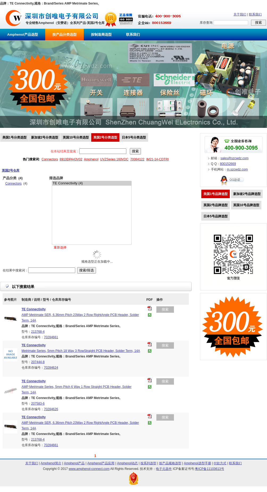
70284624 (51, 367)
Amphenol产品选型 (22, 34)
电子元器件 (164, 469)
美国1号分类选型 (14, 137)
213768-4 (38, 332)
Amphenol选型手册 (197, 463)
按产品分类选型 (64, 34)
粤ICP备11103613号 (209, 469)
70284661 (51, 337)
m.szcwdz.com (237, 169)
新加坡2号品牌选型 (247, 194)
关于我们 (239, 14)
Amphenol (91, 159)
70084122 (137, 159)
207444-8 (38, 362)
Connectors (49, 159)
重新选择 (60, 247)
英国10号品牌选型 (246, 205)
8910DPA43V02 (71, 159)
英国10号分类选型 (76, 137)
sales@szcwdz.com (234, 158)
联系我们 (255, 14)
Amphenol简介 (51, 463)
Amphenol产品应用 (100, 463)
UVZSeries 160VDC (114, 159)
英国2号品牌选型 (215, 205)
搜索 (165, 309)
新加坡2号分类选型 (45, 137)
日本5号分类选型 (134, 137)
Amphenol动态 (127, 463)
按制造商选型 (101, 34)
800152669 (228, 164)
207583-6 (38, 403)
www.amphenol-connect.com (89, 469)
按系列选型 (148, 463)
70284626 (51, 409)
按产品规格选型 (170, 463)
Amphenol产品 (74, 463)
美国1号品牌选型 (215, 194)
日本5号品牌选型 (215, 216)
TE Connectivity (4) (91, 183)
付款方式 (220, 463)
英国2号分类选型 (105, 137)
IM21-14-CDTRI (157, 159)
